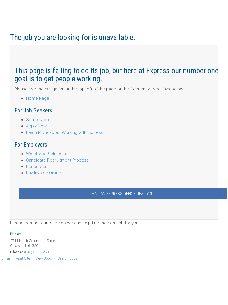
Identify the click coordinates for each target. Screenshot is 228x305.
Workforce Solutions (46, 153)
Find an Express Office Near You (123, 193)
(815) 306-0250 (36, 252)
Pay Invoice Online (43, 172)
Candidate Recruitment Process (57, 160)
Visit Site (23, 258)
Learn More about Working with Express (64, 132)
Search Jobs (38, 119)
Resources (36, 166)
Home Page (37, 98)
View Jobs (43, 258)
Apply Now (36, 126)
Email (6, 258)
